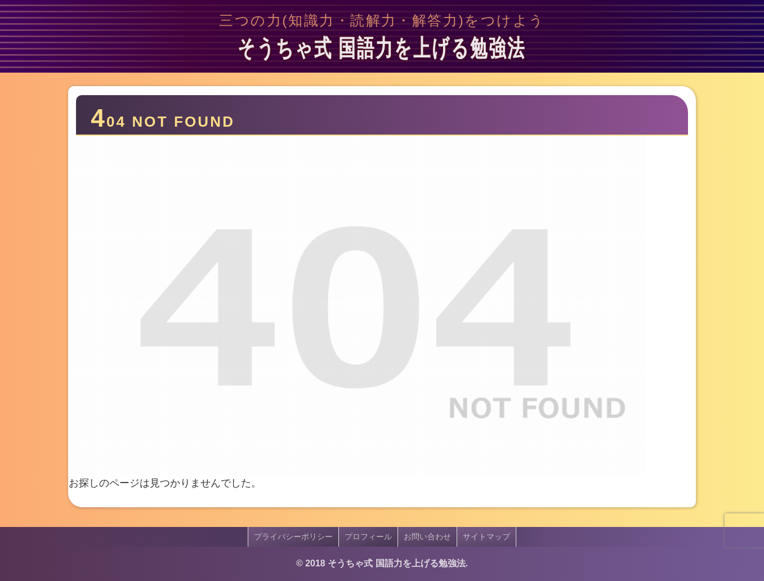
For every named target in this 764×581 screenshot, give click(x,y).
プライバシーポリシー (293, 536)
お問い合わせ (427, 536)
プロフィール (368, 536)
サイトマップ (486, 536)
